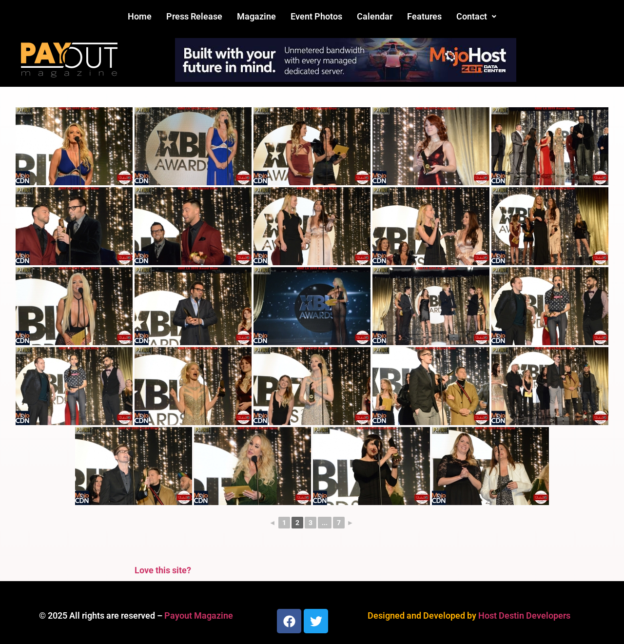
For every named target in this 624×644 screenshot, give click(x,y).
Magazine (256, 16)
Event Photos (316, 16)
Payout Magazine (198, 615)
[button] (476, 16)
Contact (476, 16)
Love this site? (163, 570)
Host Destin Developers (524, 615)
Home (140, 16)
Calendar (374, 16)
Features (424, 16)
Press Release (194, 16)
